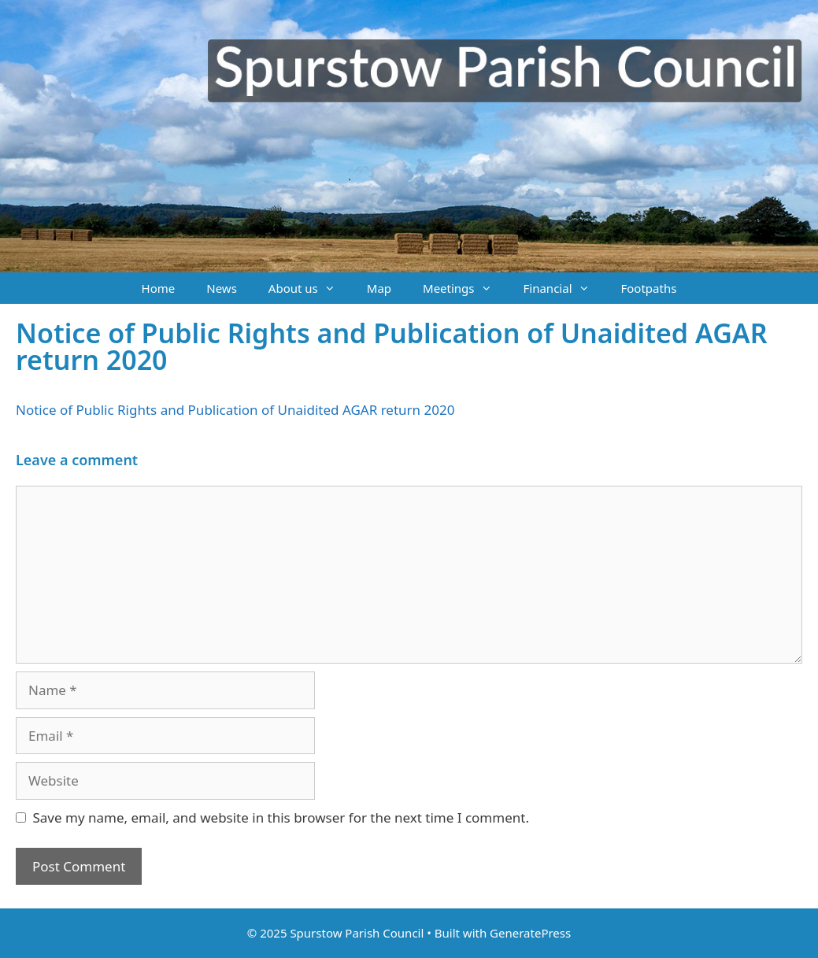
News (221, 288)
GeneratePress (530, 933)
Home (159, 288)
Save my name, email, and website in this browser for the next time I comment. (281, 817)
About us (309, 288)
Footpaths (649, 288)
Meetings (465, 288)
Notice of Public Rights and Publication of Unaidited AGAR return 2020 (235, 410)
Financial (564, 288)
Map (379, 288)
